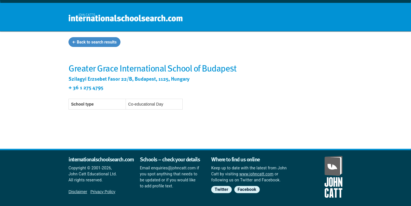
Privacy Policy (102, 191)
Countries (305, 42)
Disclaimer (77, 191)
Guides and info (267, 42)
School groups (225, 42)
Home (193, 42)
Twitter (221, 189)
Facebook (247, 189)
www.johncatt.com (256, 174)
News (331, 42)
